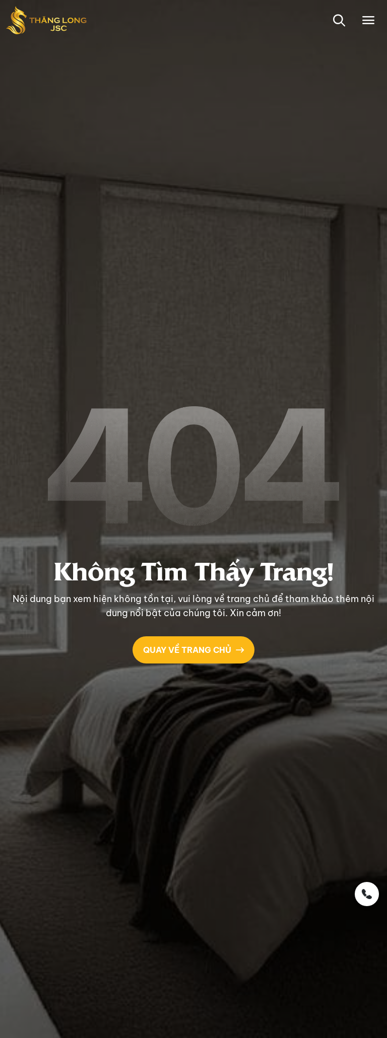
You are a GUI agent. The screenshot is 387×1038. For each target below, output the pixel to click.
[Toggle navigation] (368, 20)
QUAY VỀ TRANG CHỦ (193, 650)
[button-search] (339, 20)
